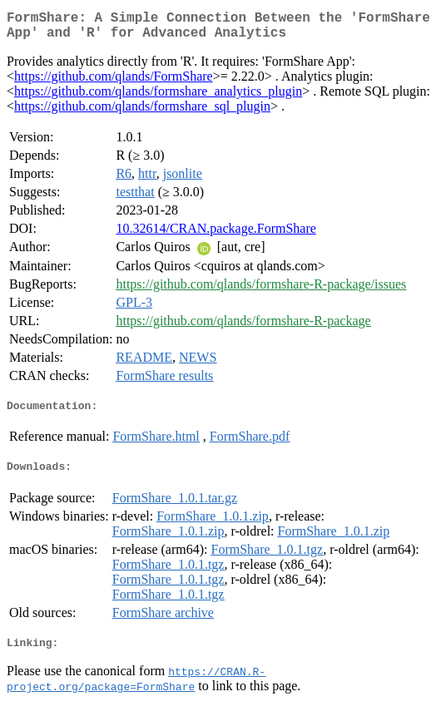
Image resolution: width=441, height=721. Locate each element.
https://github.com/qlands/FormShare (113, 83)
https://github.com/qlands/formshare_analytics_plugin (158, 98)
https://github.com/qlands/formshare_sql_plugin (142, 113)
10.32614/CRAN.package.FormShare (215, 235)
